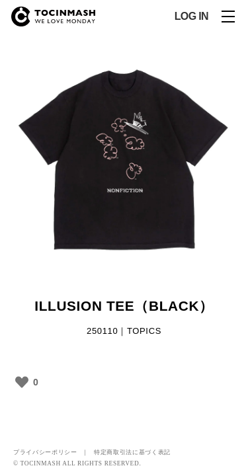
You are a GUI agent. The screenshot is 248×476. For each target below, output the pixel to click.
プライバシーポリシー (45, 452)
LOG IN (191, 16)
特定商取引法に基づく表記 (132, 452)
